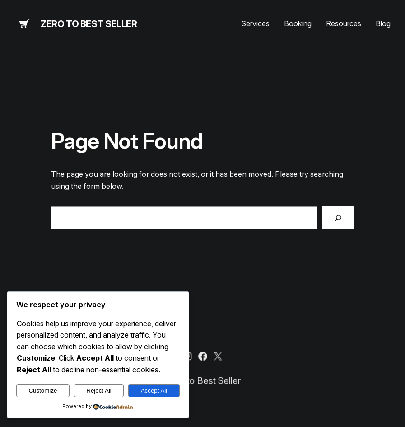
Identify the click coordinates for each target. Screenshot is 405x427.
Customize (42, 390)
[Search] (338, 217)
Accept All (154, 390)
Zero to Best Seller (89, 24)
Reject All (99, 390)
